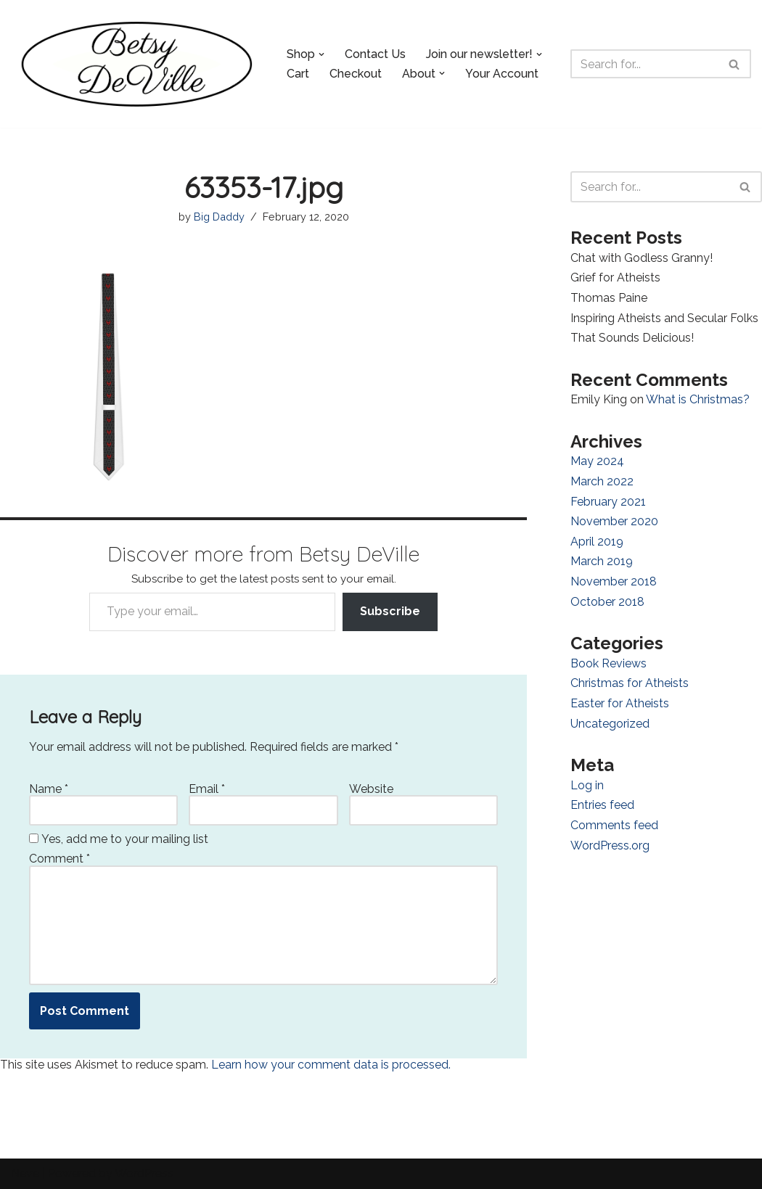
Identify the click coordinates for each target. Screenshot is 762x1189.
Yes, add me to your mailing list (118, 839)
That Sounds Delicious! (632, 338)
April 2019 (596, 541)
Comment (59, 858)
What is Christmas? (698, 399)
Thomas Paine (608, 298)
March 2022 (602, 481)
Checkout (355, 74)
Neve (25, 1173)
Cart (298, 74)
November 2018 (613, 581)
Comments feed (614, 825)
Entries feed (602, 805)
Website (371, 789)
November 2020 (614, 521)
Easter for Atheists (619, 703)
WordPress (144, 1173)
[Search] (644, 63)
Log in (587, 785)
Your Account (501, 74)
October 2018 (607, 602)
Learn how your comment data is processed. (331, 1064)
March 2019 (601, 561)
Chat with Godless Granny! (641, 258)
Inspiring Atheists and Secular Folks (664, 318)
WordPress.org (610, 845)
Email (207, 789)
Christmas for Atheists (629, 683)
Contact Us (375, 54)
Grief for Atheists (615, 277)
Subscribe (390, 611)
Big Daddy (219, 216)
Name (48, 789)
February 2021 (608, 502)
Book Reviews (608, 663)
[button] (321, 54)
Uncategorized (610, 724)
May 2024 (597, 461)
